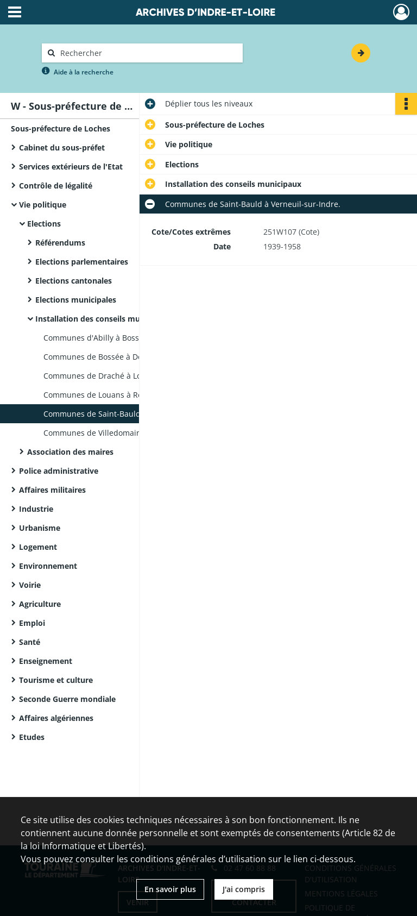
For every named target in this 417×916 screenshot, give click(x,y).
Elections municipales (75, 299)
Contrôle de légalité (55, 185)
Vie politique (42, 204)
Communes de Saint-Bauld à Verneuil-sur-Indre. (131, 414)
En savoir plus (170, 889)
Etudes (32, 737)
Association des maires (70, 452)
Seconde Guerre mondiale (67, 699)
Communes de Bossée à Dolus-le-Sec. (111, 357)
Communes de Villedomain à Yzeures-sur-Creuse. (133, 433)
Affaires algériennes (56, 718)
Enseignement (45, 661)
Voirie (30, 585)
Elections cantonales (73, 280)
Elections (44, 223)
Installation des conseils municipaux (103, 318)
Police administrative (58, 471)
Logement (38, 547)
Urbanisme (39, 528)
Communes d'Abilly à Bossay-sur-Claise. (115, 337)
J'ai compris (244, 889)
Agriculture (40, 604)
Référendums (60, 242)
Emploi (32, 623)
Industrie (36, 509)
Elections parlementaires (81, 261)
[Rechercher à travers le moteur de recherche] (147, 53)
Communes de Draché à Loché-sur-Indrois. (121, 376)
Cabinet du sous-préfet (62, 147)
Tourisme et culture (56, 680)
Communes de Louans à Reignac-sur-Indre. (122, 395)
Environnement (48, 566)
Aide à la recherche (83, 72)
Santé (29, 642)
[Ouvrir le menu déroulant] (14, 13)
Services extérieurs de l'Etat (71, 166)
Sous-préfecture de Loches (60, 128)
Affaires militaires (52, 490)
